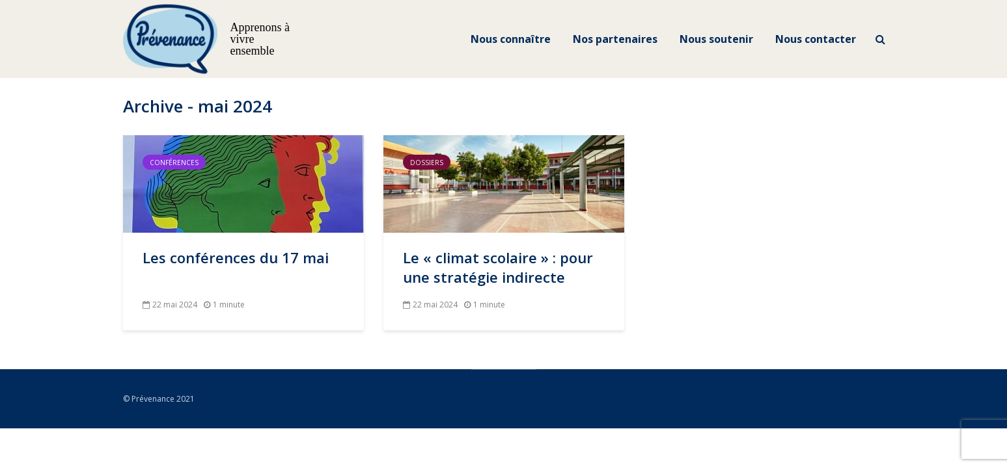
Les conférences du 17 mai (236, 257)
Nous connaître (511, 39)
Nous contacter (815, 39)
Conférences (174, 162)
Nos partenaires (615, 39)
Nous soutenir (716, 39)
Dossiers (426, 162)
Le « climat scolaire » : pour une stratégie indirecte (498, 267)
